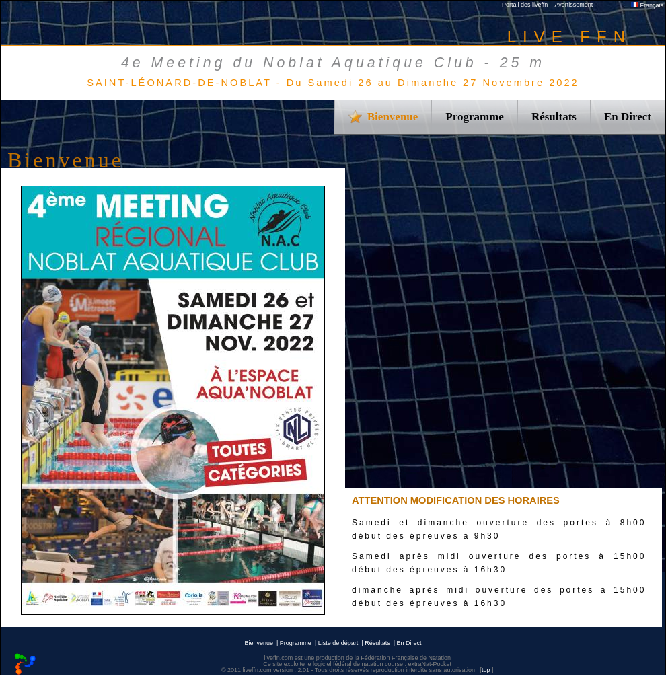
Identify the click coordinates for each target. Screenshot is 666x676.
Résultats (554, 116)
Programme (474, 116)
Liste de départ (338, 643)
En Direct (627, 116)
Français (647, 5)
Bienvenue (258, 643)
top (486, 670)
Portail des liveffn (525, 4)
